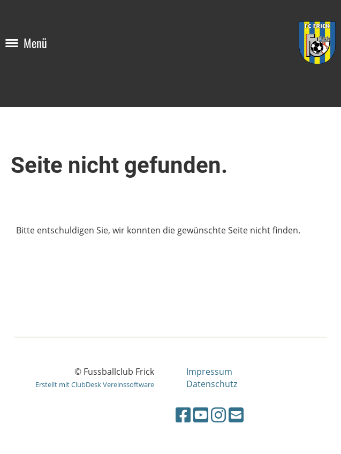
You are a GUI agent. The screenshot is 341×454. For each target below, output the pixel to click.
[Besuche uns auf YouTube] (200, 414)
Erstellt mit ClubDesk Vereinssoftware (94, 384)
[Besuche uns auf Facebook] (183, 414)
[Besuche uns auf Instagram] (218, 414)
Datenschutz (211, 384)
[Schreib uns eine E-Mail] (236, 414)
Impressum (209, 371)
